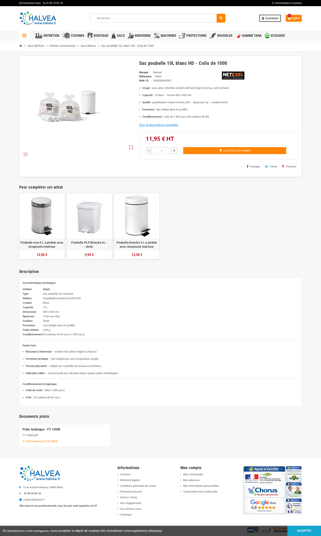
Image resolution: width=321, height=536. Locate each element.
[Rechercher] (157, 18)
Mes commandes (193, 474)
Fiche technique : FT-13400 (41, 429)
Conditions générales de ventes (138, 485)
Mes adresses (191, 480)
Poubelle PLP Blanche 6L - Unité (89, 244)
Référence (145, 76)
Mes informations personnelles (201, 485)
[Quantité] (161, 150)
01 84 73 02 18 (53, 3)
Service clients (128, 497)
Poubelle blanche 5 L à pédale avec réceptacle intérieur (136, 244)
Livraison (125, 474)
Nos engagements (130, 503)
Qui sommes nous (130, 508)
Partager (253, 166)
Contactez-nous (30, 3)
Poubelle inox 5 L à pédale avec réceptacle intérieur (41, 244)
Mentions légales (130, 480)
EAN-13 (143, 80)
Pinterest (289, 166)
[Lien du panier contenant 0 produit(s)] (294, 18)
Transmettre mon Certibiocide (200, 491)
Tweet (271, 166)
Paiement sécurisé (131, 491)
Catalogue (126, 514)
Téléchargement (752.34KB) (40, 441)
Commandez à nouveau (286, 3)
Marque (143, 72)
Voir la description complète (158, 125)
